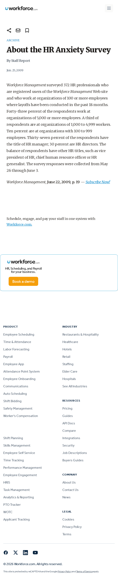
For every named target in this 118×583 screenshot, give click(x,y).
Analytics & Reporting (18, 497)
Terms (66, 534)
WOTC (8, 512)
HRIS (6, 482)
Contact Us (70, 490)
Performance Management (22, 468)
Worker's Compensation (20, 416)
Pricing (67, 408)
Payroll (8, 357)
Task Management (16, 490)
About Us (69, 482)
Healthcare (70, 342)
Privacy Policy (72, 527)
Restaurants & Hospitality (80, 334)
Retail (66, 357)
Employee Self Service (19, 453)
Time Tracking (13, 460)
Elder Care (69, 371)
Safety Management (17, 408)
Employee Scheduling (18, 334)
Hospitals (69, 379)
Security (68, 445)
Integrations (71, 438)
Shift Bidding (12, 401)
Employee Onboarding (19, 379)
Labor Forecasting (16, 349)
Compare (69, 431)
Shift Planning (13, 438)
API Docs (68, 423)
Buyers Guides (73, 460)
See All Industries (74, 386)
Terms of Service (84, 571)
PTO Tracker (12, 505)
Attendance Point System (21, 371)
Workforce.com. (19, 224)
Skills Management (16, 445)
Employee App (13, 364)
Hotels (67, 349)
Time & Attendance (17, 342)
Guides (67, 416)
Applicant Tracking (16, 519)
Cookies (68, 519)
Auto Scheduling (15, 394)
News (66, 497)
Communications (15, 386)
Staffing (67, 364)
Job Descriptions (74, 453)
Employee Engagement (20, 475)
